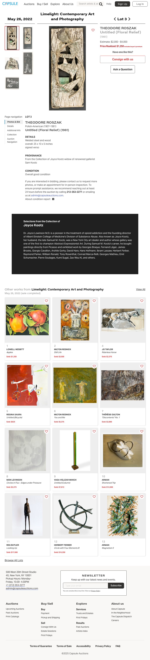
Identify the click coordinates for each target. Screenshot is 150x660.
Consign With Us (48, 627)
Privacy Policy (95, 591)
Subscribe (116, 585)
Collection (12, 134)
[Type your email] (85, 586)
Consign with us (122, 59)
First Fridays (46, 635)
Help (108, 3)
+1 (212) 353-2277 (15, 585)
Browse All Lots (14, 560)
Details (10, 126)
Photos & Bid (13, 122)
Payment (45, 613)
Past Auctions (82, 627)
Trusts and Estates (84, 613)
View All (140, 289)
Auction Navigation (12, 140)
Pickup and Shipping (50, 617)
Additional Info (14, 130)
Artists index (82, 631)
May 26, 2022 (19, 18)
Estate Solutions (48, 631)
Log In (140, 3)
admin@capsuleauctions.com (47, 195)
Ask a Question (122, 69)
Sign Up (122, 3)
